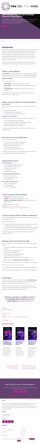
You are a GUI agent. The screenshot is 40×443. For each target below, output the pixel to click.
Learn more (32, 438)
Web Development (24, 317)
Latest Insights (5, 434)
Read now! (5, 25)
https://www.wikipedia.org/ (16, 206)
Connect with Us (26, 301)
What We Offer (5, 430)
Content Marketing (14, 317)
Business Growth (6, 317)
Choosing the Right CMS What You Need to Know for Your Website (32, 336)
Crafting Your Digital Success (7, 428)
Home (3, 426)
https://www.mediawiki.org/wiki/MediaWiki (20, 207)
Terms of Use (23, 430)
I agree (19, 440)
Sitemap (22, 434)
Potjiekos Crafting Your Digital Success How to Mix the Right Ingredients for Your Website (29, 365)
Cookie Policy (23, 426)
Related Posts (8, 324)
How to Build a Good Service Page (17, 265)
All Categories (5, 320)
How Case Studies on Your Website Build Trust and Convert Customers (11, 365)
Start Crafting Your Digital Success (20, 390)
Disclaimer (23, 432)
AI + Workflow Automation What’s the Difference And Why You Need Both (7, 343)
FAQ (3, 436)
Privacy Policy (23, 428)
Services (3, 432)
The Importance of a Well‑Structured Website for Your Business (20, 343)
